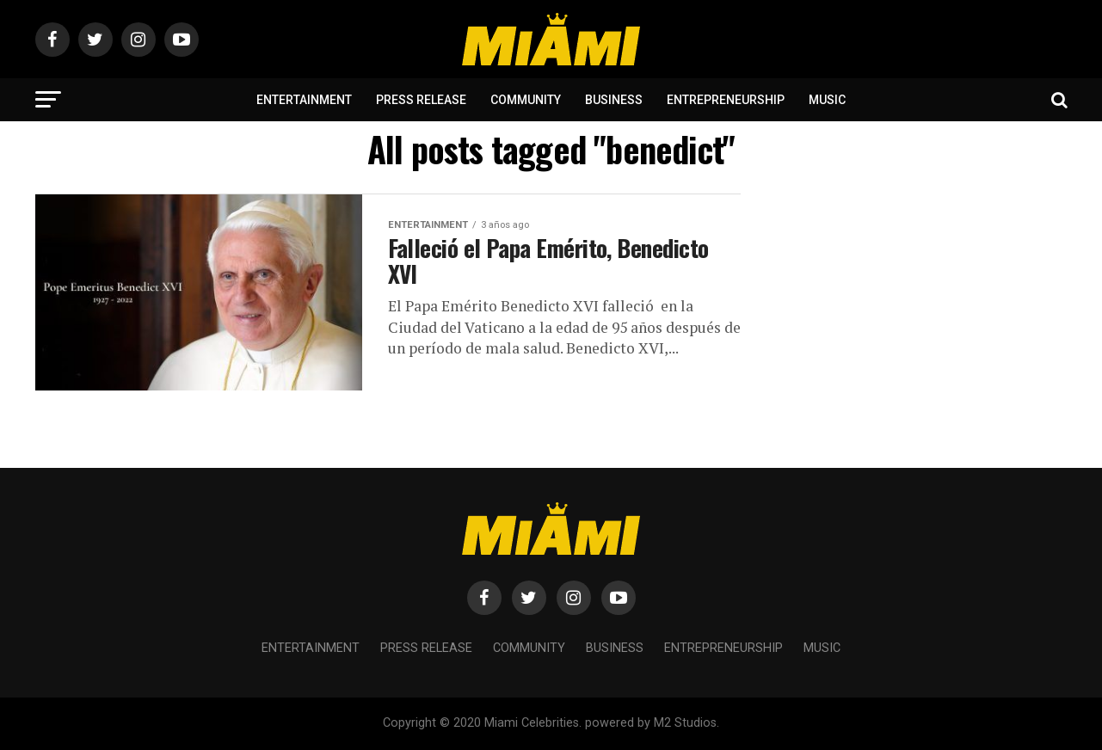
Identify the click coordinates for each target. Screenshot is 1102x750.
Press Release (421, 100)
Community (525, 100)
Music (827, 100)
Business (614, 100)
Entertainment (304, 100)
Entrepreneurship (726, 100)
